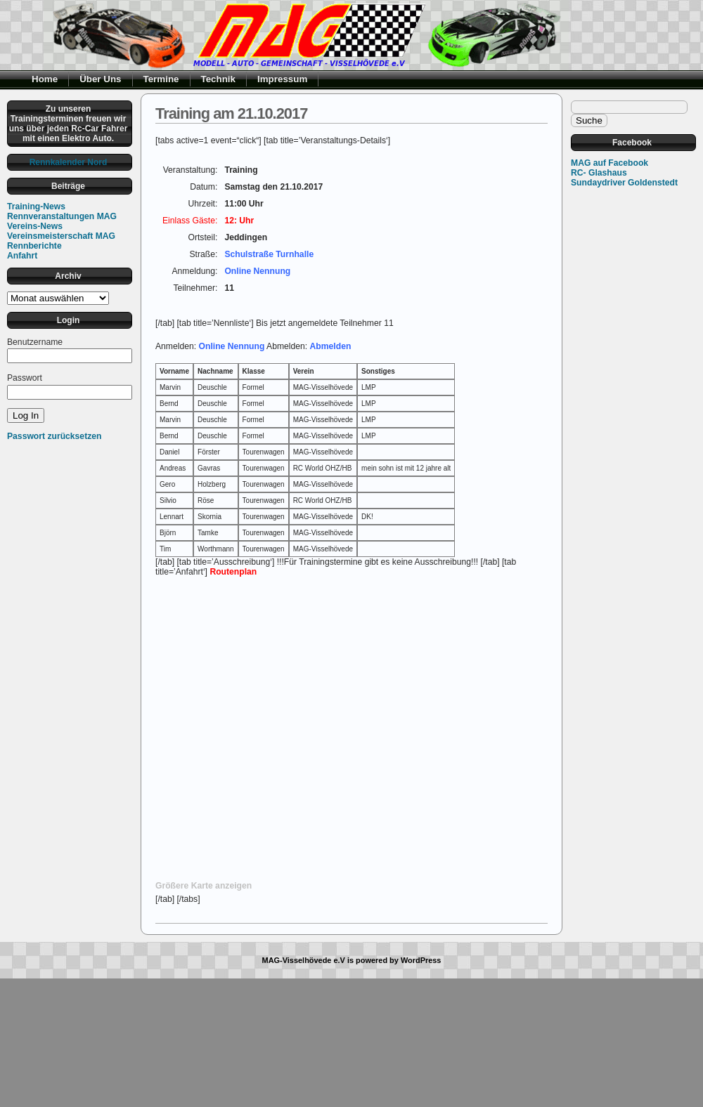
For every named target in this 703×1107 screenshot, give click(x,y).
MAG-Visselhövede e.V (303, 960)
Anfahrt (22, 256)
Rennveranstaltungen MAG (62, 216)
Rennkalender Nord (69, 162)
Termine (161, 79)
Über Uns (100, 79)
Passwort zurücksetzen (54, 436)
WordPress (421, 960)
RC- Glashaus (599, 173)
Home (45, 79)
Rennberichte (34, 246)
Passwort (24, 378)
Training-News (36, 206)
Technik (218, 79)
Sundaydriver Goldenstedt (624, 183)
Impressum (282, 79)
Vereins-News (35, 226)
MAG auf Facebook (609, 163)
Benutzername (35, 342)
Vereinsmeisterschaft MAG (61, 236)
